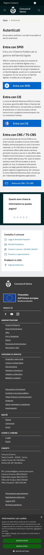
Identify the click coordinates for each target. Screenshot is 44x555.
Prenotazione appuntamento (16, 493)
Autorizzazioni (11, 408)
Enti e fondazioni (12, 336)
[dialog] (22, 535)
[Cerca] (39, 10)
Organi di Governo (12, 325)
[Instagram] (17, 314)
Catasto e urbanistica (13, 374)
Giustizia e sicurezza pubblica (17, 393)
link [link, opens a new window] (9, 536)
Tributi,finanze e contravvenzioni (18, 396)
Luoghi (8, 437)
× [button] (41, 517)
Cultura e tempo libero (14, 362)
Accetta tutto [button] (22, 541)
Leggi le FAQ (10, 501)
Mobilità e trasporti (13, 378)
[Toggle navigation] (4, 10)
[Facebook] (5, 314)
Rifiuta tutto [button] (22, 546)
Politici (8, 340)
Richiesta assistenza (13, 504)
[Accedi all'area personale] (35, 3)
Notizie (8, 419)
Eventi (8, 441)
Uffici (7, 332)
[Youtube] (11, 314)
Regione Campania (11, 2)
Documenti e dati (12, 347)
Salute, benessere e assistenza (17, 404)
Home (5, 20)
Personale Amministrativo (15, 343)
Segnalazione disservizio (15, 497)
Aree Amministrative (13, 328)
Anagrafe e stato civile (14, 359)
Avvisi (7, 427)
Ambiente (9, 400)
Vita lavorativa (11, 366)
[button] (22, 551)
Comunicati (9, 423)
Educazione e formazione (15, 389)
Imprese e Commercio (14, 370)
